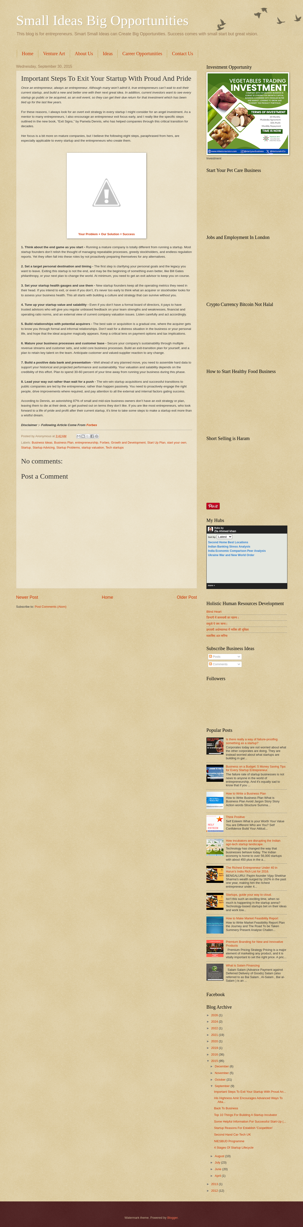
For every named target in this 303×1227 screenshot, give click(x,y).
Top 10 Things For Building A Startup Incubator (245, 1115)
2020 (215, 1041)
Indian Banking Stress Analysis (229, 546)
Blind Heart (214, 611)
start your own (176, 442)
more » (211, 585)
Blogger (172, 1217)
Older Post (187, 597)
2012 (215, 1190)
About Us (84, 53)
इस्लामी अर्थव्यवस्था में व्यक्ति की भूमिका (227, 629)
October (220, 1079)
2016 (215, 1054)
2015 (215, 1061)
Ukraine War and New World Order (231, 555)
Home (27, 53)
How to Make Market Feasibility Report (252, 918)
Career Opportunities (142, 53)
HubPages (278, 586)
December (222, 1066)
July (218, 1162)
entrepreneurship (86, 442)
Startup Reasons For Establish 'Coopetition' (243, 1128)
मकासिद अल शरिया (216, 636)
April (218, 1176)
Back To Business (226, 1108)
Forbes (91, 425)
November (222, 1073)
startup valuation (93, 447)
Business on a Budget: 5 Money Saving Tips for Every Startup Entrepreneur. (255, 768)
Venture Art (54, 53)
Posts (214, 656)
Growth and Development (128, 442)
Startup (26, 447)
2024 (215, 1021)
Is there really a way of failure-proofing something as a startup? (251, 741)
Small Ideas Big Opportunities (102, 20)
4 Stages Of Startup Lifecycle (234, 1147)
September (223, 1086)
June (218, 1169)
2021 (215, 1035)
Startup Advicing (44, 447)
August (220, 1156)
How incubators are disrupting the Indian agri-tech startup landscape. (253, 842)
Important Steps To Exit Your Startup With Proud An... (250, 1091)
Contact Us (182, 53)
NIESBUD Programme (229, 1141)
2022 (215, 1028)
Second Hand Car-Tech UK (232, 1134)
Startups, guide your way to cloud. (249, 894)
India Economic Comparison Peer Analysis (237, 550)
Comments (218, 664)
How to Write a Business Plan (246, 793)
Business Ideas (42, 442)
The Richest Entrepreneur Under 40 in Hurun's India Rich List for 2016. (251, 869)
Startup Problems (68, 447)
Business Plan (64, 442)
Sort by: (212, 537)
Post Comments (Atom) (51, 606)
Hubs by (222, 530)
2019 (215, 1048)
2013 (215, 1184)
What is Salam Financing (242, 965)
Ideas (108, 53)
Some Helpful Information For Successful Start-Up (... (250, 1121)
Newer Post (27, 597)
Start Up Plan (156, 442)
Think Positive (235, 817)
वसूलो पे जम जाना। (217, 623)
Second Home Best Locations (228, 542)
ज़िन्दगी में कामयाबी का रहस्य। (222, 617)
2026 (215, 1015)
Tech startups (115, 447)
